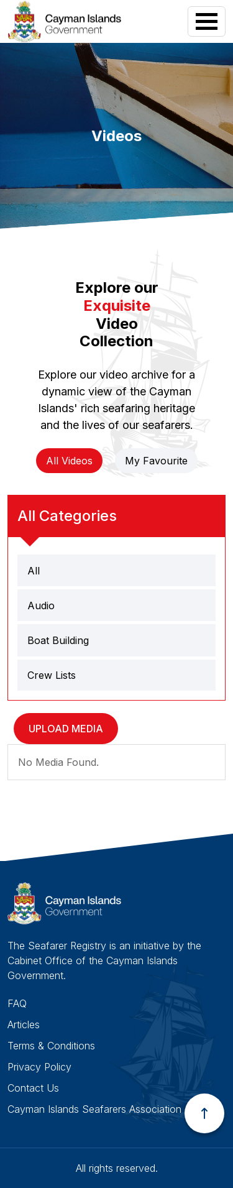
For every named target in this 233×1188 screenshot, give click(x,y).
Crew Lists (51, 675)
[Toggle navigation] (207, 21)
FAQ (17, 1003)
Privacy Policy (39, 1067)
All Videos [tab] (69, 460)
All (33, 570)
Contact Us (33, 1088)
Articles (23, 1024)
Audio (41, 605)
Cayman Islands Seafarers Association (94, 1109)
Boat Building (58, 640)
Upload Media (66, 728)
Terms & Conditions (51, 1045)
